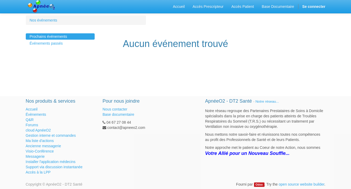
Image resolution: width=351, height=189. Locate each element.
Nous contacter (115, 109)
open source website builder (301, 184)
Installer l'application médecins (50, 162)
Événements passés (46, 43)
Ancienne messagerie (43, 146)
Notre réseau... (267, 101)
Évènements (36, 114)
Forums (32, 125)
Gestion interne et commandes (51, 135)
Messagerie (35, 156)
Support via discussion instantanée (54, 167)
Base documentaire (118, 114)
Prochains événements (48, 36)
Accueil (32, 109)
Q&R (30, 120)
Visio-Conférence (40, 151)
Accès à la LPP (38, 172)
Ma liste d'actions (40, 141)
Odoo (259, 184)
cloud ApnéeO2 (38, 130)
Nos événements (43, 20)
